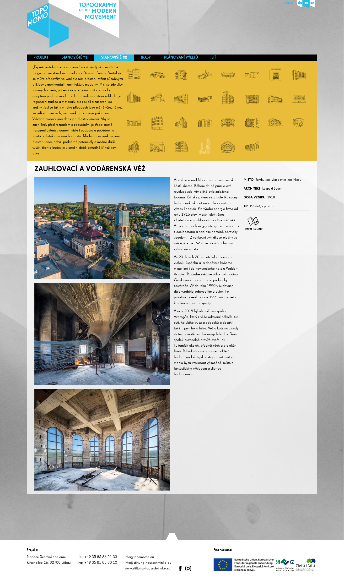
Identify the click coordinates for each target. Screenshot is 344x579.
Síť (213, 58)
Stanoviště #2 (114, 58)
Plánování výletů (181, 58)
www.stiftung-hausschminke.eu (148, 568)
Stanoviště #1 (75, 58)
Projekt (40, 58)
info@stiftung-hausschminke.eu (148, 563)
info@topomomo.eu (139, 557)
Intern (288, 3)
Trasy (145, 58)
